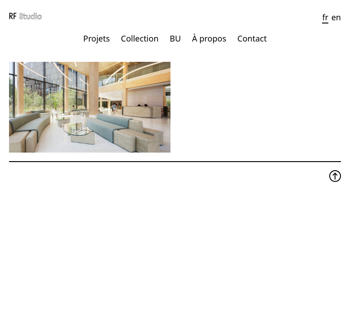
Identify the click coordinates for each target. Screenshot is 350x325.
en (336, 17)
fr (325, 17)
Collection (140, 38)
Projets (96, 38)
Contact (252, 38)
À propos (209, 38)
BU (175, 38)
